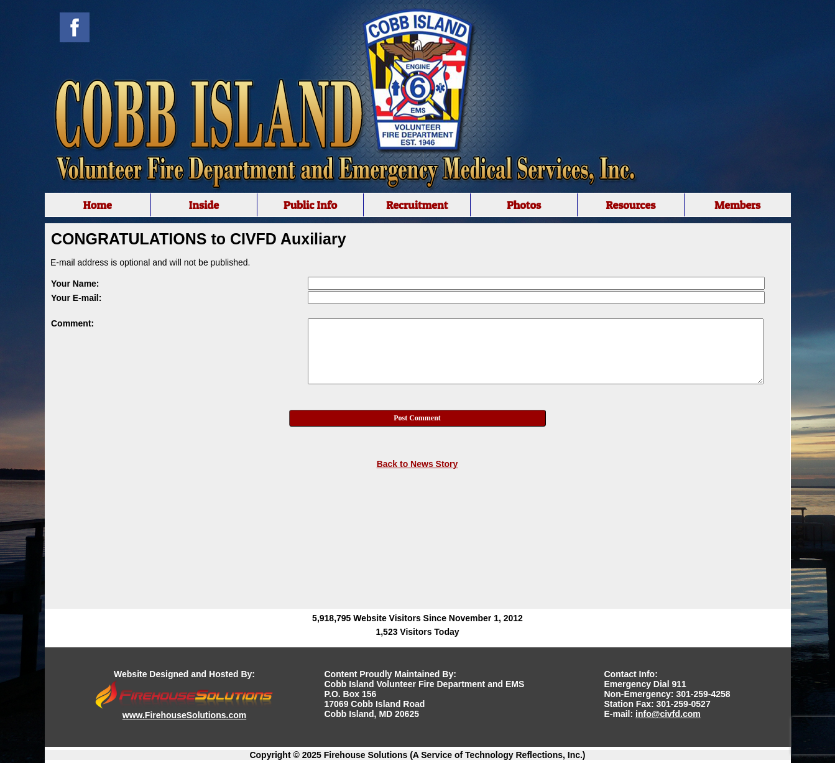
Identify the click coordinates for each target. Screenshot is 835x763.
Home (97, 204)
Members (737, 204)
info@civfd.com (668, 714)
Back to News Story (417, 464)
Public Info (310, 204)
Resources (630, 204)
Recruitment (417, 204)
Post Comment (417, 418)
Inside (203, 204)
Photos (524, 204)
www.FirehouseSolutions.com (184, 715)
